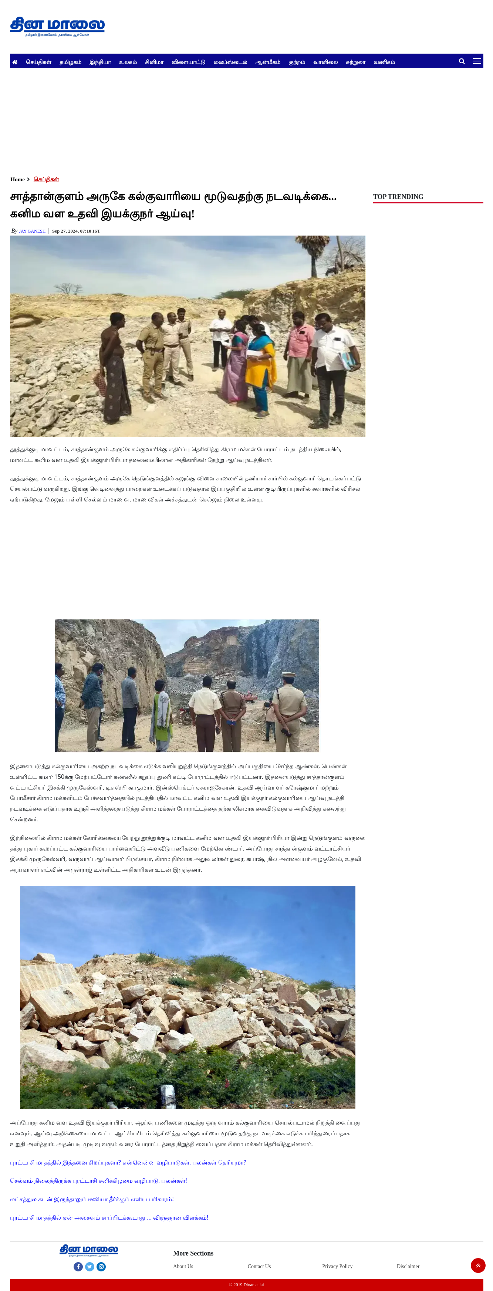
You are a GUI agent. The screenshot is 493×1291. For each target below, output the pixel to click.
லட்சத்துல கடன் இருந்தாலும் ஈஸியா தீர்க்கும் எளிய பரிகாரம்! (92, 1199)
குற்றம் (296, 61)
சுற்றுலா (355, 61)
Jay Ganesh (32, 231)
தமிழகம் (70, 61)
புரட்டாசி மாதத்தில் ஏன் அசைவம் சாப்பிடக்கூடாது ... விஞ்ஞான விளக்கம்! (109, 1217)
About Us (183, 1266)
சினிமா (154, 61)
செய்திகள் (38, 61)
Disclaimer (408, 1266)
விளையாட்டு (188, 61)
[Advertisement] (232, 120)
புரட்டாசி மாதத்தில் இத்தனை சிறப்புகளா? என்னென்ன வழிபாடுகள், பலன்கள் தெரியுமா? (128, 1162)
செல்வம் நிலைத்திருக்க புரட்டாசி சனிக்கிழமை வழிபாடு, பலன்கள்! (98, 1180)
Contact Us (259, 1266)
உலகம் (128, 61)
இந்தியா (100, 61)
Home (18, 179)
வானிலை (325, 61)
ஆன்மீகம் (267, 61)
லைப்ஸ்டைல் (230, 61)
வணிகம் (384, 61)
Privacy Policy (337, 1266)
